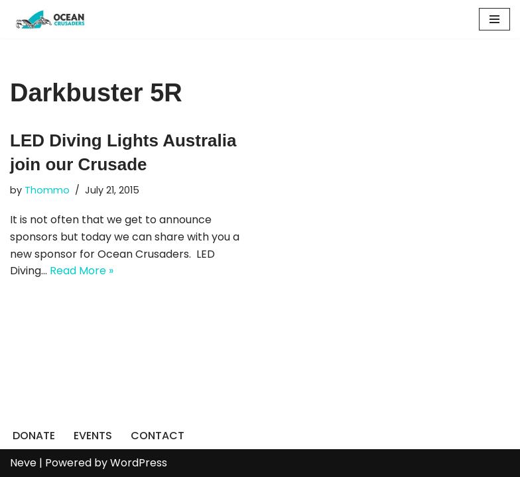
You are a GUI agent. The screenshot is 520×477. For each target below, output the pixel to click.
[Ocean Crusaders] (50, 19)
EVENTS (93, 435)
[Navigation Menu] (494, 19)
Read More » (81, 270)
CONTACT (157, 435)
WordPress (138, 462)
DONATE (34, 435)
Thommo (47, 190)
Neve (23, 462)
